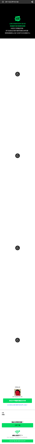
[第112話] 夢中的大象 (12, 2)
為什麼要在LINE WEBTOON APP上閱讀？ (17, 405)
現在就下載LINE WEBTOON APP (17, 441)
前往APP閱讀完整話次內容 (17, 401)
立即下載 (17, 425)
